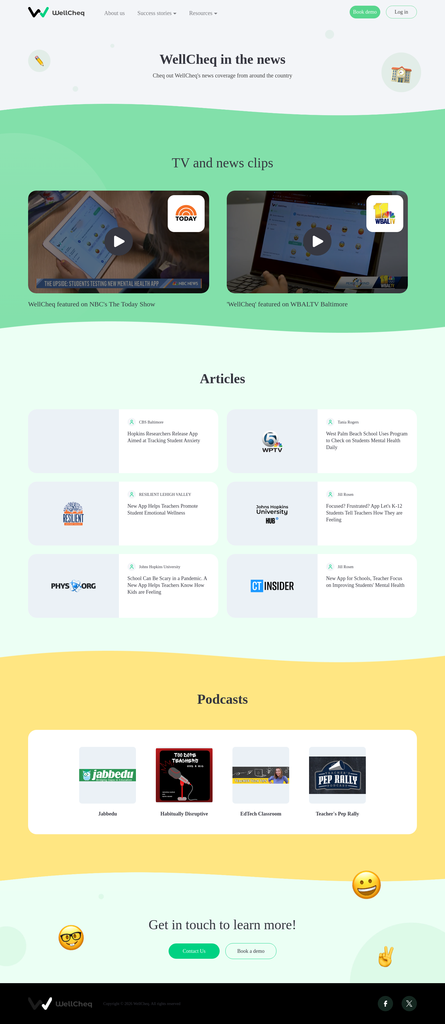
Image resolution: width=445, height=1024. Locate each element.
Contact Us (194, 951)
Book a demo (251, 951)
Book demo (365, 12)
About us (114, 13)
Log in (401, 12)
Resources (203, 13)
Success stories (157, 13)
